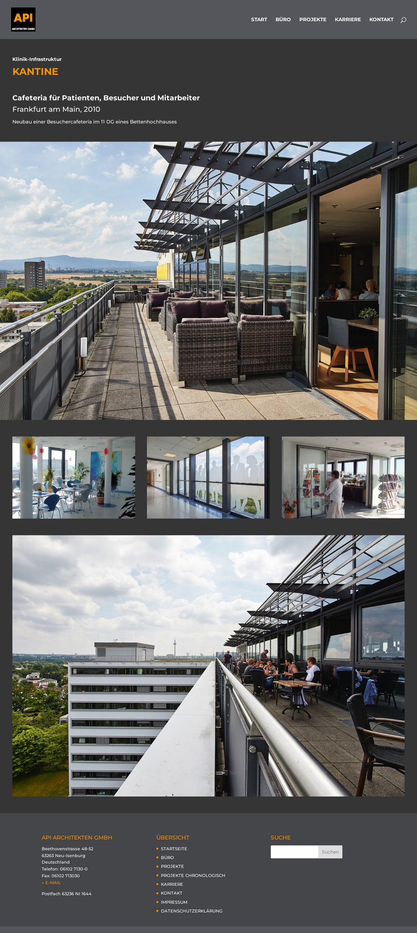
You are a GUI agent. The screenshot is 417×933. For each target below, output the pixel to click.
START (259, 19)
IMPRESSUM (174, 902)
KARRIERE (348, 19)
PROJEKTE (312, 19)
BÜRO (283, 19)
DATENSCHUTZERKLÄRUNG (192, 910)
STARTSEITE (174, 848)
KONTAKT (381, 19)
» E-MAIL (51, 882)
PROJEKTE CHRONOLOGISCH (193, 875)
